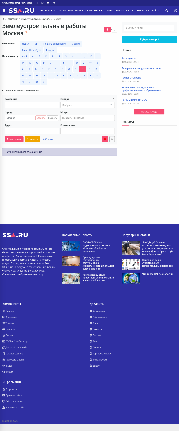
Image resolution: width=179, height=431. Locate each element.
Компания (11, 99)
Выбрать (52, 117)
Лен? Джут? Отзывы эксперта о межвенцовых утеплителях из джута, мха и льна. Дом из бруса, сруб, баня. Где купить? (157, 248)
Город (8, 112)
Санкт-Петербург (31, 50)
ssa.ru (5, 421)
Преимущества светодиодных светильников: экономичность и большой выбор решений (98, 263)
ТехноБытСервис (131, 77)
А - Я (24, 56)
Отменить (32, 139)
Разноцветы (129, 58)
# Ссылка (48, 139)
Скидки (50, 50)
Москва (76, 43)
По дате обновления (54, 43)
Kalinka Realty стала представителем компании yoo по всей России (98, 277)
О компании (67, 125)
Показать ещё (149, 111)
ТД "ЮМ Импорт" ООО (134, 99)
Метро (64, 112)
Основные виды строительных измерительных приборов (157, 263)
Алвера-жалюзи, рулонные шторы (141, 68)
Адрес (8, 125)
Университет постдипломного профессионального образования (141, 89)
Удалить (41, 117)
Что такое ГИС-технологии (157, 274)
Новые (26, 43)
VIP (36, 43)
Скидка (64, 99)
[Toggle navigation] (175, 10)
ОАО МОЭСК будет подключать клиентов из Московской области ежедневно (97, 247)
